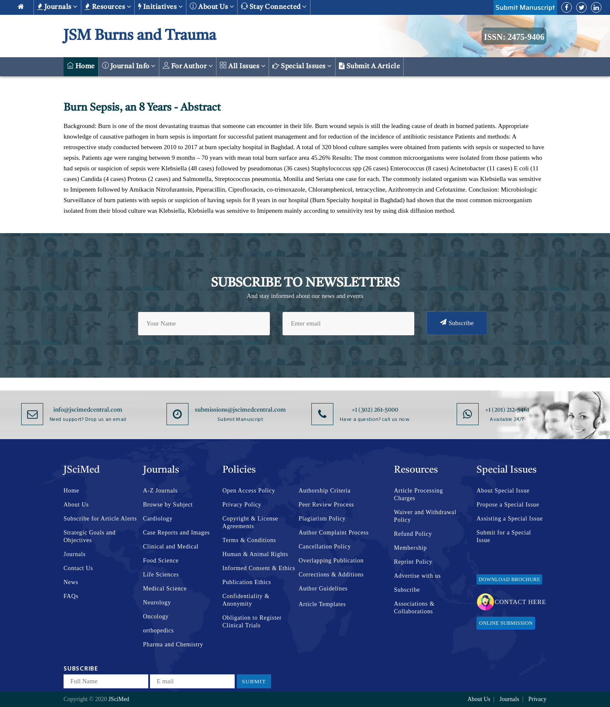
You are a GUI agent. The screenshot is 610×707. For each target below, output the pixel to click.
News (71, 582)
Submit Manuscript (525, 7)
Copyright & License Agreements (250, 522)
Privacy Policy (241, 504)
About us (212, 7)
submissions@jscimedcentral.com (240, 410)
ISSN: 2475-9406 (514, 37)
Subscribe (457, 322)
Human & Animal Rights (255, 554)
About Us (76, 504)
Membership (410, 548)
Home (81, 66)
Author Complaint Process (334, 532)
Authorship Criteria (325, 490)
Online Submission (505, 623)
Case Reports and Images (176, 532)
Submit (254, 681)
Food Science (161, 560)
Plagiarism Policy (322, 518)
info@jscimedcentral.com (87, 410)
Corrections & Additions (331, 574)
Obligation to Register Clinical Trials (252, 622)
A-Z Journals (160, 490)
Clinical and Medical (171, 546)
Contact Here (511, 601)
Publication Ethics (246, 582)
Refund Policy (413, 534)
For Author (188, 66)
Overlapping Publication (331, 560)
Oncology (156, 616)
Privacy (537, 699)
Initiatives (160, 7)
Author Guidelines (323, 588)
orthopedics (158, 630)
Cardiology (158, 518)
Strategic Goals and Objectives (90, 536)
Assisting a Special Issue (510, 518)
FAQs (71, 596)
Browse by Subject (168, 504)
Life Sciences (161, 574)
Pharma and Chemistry (173, 644)
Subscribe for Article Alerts (100, 518)
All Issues (242, 66)
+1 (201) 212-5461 (507, 410)
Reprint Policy (413, 562)
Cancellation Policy (325, 546)
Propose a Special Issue (508, 504)
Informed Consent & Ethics (258, 568)
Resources (108, 7)
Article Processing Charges (418, 494)
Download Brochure (509, 579)
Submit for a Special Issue (504, 536)
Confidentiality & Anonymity (245, 600)
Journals (57, 7)
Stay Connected (274, 7)
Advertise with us (417, 576)
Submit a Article (369, 66)
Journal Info (128, 66)
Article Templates (322, 604)
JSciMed (118, 699)
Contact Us (78, 568)
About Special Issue (503, 490)
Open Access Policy (248, 490)
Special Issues (302, 66)
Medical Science (165, 588)
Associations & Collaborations (414, 608)
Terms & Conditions (249, 540)
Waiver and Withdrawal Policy (425, 516)
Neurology (157, 602)
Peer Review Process (326, 504)
